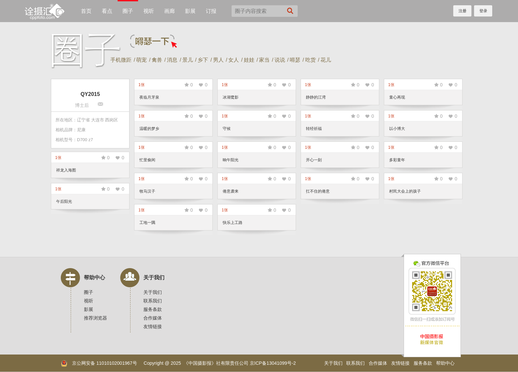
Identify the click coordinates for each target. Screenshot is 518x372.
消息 (172, 60)
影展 (190, 11)
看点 (107, 11)
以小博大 (397, 128)
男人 (218, 60)
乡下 (203, 60)
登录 (483, 11)
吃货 (310, 60)
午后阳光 (64, 201)
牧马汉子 (147, 191)
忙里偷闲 (147, 160)
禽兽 (157, 60)
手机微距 (120, 60)
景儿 (187, 60)
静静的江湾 (316, 97)
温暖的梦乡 (149, 128)
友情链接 (152, 326)
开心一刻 (314, 160)
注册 (462, 11)
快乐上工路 (232, 222)
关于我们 (154, 277)
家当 (264, 60)
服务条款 (152, 309)
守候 (227, 128)
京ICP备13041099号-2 (273, 363)
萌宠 (141, 60)
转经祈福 (314, 128)
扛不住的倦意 (318, 191)
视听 (148, 11)
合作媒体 (152, 318)
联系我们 (152, 300)
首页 (86, 11)
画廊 (169, 11)
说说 (280, 60)
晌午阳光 (231, 160)
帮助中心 (94, 277)
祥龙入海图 (66, 170)
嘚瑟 (295, 60)
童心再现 (397, 97)
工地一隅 (147, 222)
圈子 (128, 11)
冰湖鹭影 (231, 97)
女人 (233, 60)
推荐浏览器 (95, 318)
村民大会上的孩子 (405, 191)
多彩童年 (397, 160)
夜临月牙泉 (149, 97)
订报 (211, 11)
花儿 (325, 60)
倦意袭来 (231, 191)
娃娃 (249, 60)
